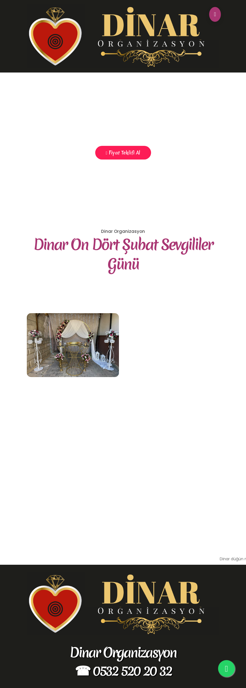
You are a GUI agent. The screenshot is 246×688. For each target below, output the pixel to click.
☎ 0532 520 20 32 (123, 670)
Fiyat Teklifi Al (123, 152)
